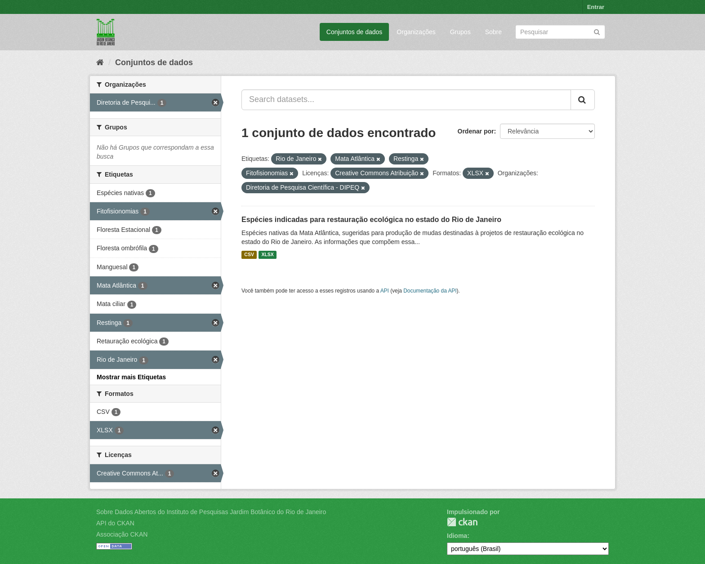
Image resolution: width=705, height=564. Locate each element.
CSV (249, 255)
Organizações (416, 32)
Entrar (595, 7)
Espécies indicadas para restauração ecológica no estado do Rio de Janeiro (371, 219)
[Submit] (597, 31)
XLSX (267, 255)
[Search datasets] (560, 32)
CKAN (462, 522)
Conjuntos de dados (354, 32)
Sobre (493, 32)
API (384, 291)
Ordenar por (476, 131)
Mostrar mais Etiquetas (131, 377)
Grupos (460, 32)
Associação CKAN (121, 534)
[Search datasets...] (406, 99)
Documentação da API (429, 291)
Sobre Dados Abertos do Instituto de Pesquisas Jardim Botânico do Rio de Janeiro (211, 511)
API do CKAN (115, 523)
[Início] (100, 62)
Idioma (457, 535)
